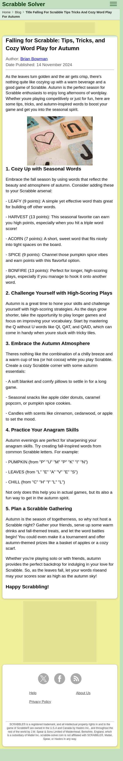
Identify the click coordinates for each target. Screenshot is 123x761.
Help (32, 693)
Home (6, 12)
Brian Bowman (34, 59)
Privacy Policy (40, 702)
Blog (18, 12)
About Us (83, 693)
